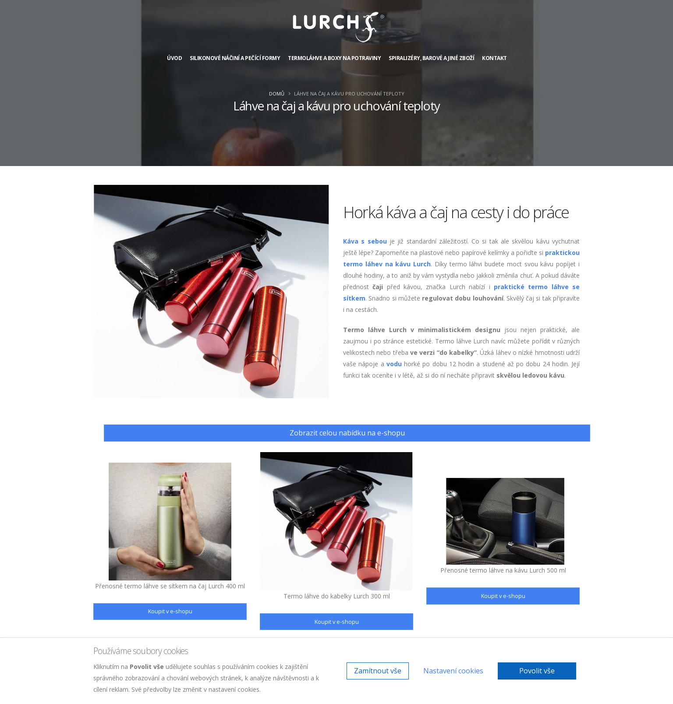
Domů (276, 93)
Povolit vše (537, 671)
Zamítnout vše (377, 671)
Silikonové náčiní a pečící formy (235, 58)
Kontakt (494, 58)
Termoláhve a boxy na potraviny (334, 58)
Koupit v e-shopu (170, 611)
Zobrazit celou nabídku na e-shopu (347, 433)
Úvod (174, 58)
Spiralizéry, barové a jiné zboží (431, 58)
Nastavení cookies (453, 671)
